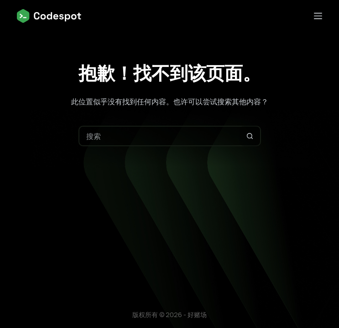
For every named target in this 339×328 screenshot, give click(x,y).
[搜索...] (159, 136)
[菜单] (318, 16)
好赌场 (197, 314)
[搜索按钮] (250, 136)
